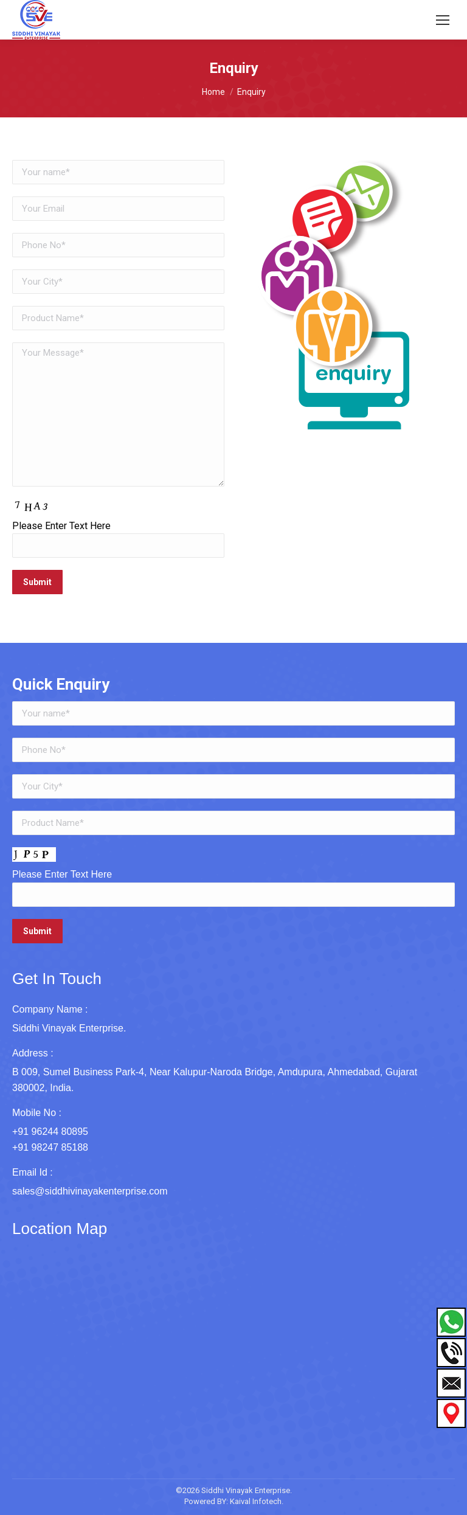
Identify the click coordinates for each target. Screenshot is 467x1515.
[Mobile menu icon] (443, 20)
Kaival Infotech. (256, 1501)
